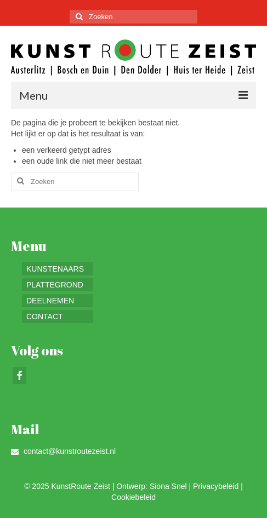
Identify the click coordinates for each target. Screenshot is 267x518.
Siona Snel (168, 486)
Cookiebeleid (133, 497)
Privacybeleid (215, 486)
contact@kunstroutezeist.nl (63, 451)
